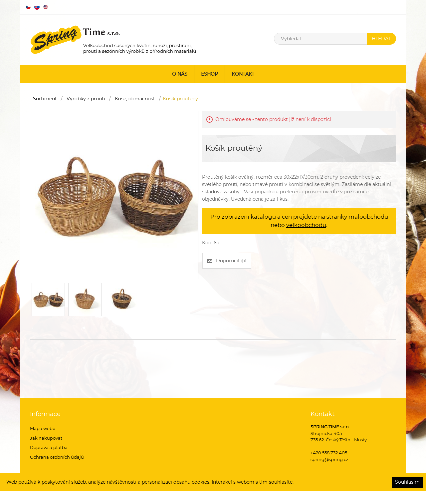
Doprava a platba (49, 447)
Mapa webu (43, 428)
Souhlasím (407, 482)
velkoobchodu (306, 225)
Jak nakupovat (46, 438)
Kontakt (243, 74)
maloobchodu (368, 216)
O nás (179, 74)
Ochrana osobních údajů (57, 457)
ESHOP (209, 74)
